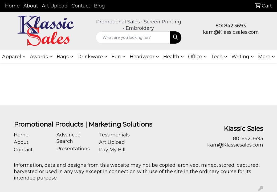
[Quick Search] (133, 37)
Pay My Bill (112, 150)
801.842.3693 (231, 26)
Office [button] (195, 57)
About (30, 6)
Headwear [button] (142, 57)
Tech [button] (217, 57)
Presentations (73, 149)
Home (12, 6)
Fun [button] (116, 57)
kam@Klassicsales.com (231, 32)
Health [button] (171, 57)
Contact (80, 6)
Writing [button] (240, 57)
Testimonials (114, 135)
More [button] (264, 57)
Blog (99, 6)
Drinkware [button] (90, 57)
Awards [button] (39, 57)
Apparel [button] (11, 57)
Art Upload (55, 6)
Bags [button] (63, 57)
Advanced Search (68, 138)
